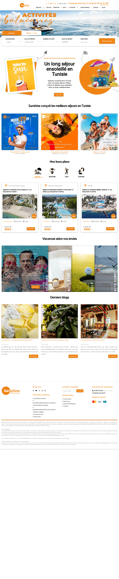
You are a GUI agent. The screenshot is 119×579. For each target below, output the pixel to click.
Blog (103, 7)
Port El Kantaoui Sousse (17, 186)
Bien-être (56, 7)
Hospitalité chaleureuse (20, 152)
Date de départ (67, 39)
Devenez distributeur (70, 404)
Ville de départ (29, 39)
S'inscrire (80, 391)
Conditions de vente (40, 398)
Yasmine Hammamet (55, 186)
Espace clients (62, 3)
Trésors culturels (99, 152)
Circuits (48, 7)
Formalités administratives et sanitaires (44, 403)
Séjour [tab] (11, 33)
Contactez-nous (38, 414)
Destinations (10, 39)
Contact (95, 7)
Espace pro (67, 401)
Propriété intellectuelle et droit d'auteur (44, 409)
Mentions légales (39, 412)
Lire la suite (33, 356)
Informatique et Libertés (41, 405)
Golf (64, 7)
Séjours (38, 7)
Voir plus (59, 94)
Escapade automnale (59, 152)
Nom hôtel (84, 39)
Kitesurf (72, 7)
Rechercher (107, 41)
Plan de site (37, 417)
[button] (31, 228)
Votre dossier (67, 399)
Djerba (90, 186)
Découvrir (35, 287)
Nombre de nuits (49, 39)
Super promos (84, 7)
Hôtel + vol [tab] (31, 33)
